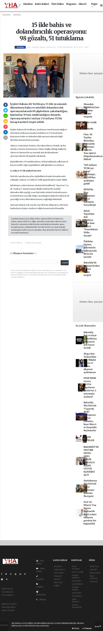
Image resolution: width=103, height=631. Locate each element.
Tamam (87, 628)
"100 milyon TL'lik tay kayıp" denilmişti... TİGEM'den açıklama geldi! (90, 174)
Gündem (28, 4)
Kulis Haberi (42, 4)
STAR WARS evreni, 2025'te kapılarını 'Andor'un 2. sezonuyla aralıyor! (90, 387)
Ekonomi (58, 582)
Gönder (65, 263)
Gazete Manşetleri (77, 606)
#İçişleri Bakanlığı (33, 243)
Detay (75, 628)
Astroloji (93, 581)
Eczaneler (76, 581)
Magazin (71, 4)
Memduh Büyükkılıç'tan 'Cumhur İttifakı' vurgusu (91, 110)
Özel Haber (57, 4)
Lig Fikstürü (77, 584)
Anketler (94, 569)
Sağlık (56, 585)
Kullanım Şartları (9, 604)
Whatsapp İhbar (8, 607)
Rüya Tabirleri (94, 577)
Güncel (82, 4)
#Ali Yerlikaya (16, 243)
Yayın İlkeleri (7, 592)
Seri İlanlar (77, 596)
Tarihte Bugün (75, 588)
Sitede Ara (94, 566)
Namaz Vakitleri (75, 576)
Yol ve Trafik (77, 572)
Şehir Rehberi (75, 600)
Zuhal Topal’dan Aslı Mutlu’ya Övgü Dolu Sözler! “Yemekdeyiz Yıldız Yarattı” (91, 223)
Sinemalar (76, 593)
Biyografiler (95, 573)
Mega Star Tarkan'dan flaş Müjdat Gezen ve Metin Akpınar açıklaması (90, 363)
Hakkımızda (7, 588)
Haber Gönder (8, 610)
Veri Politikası (7, 595)
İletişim (41, 599)
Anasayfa (6, 15)
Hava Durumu (76, 567)
